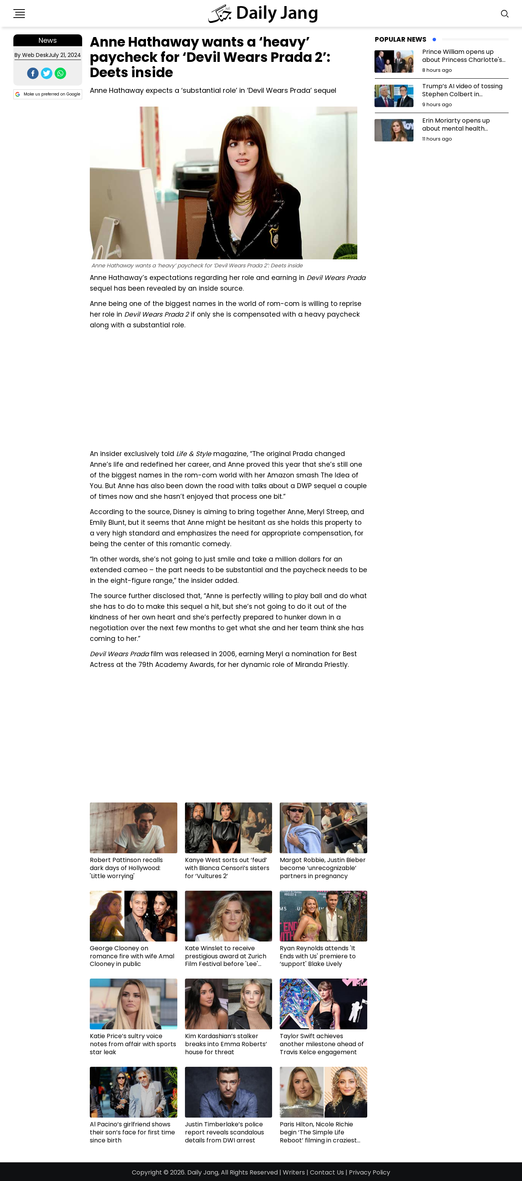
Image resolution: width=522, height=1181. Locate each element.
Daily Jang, (203, 1172)
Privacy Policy (369, 1172)
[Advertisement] (228, 388)
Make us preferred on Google (47, 94)
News (48, 40)
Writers (294, 1172)
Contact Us (327, 1172)
